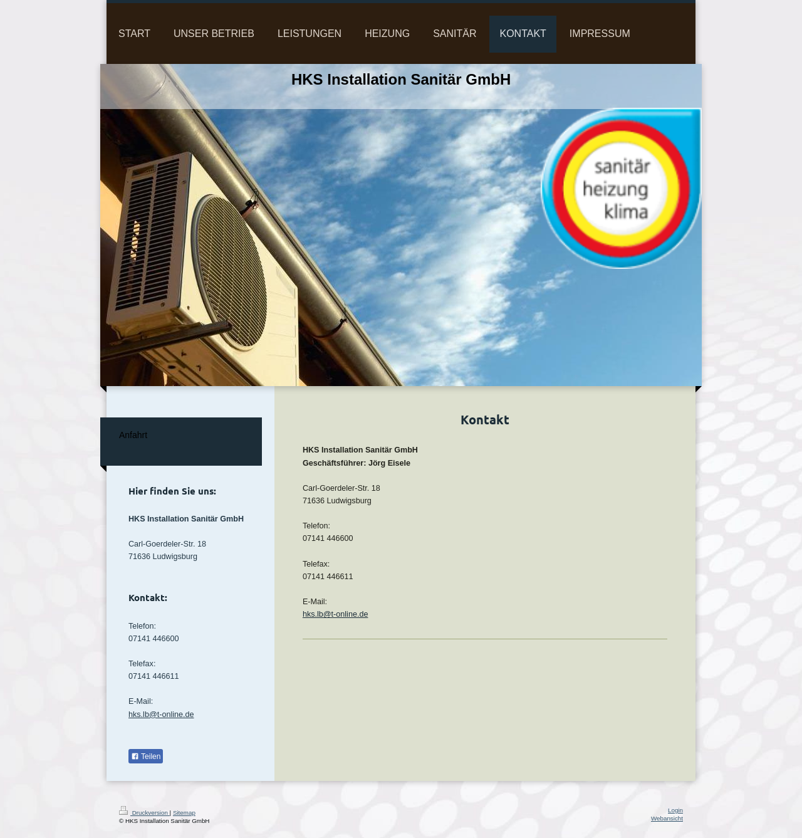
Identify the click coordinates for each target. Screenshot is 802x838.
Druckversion (144, 812)
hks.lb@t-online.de (335, 614)
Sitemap (184, 812)
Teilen (145, 756)
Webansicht (667, 818)
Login (675, 810)
